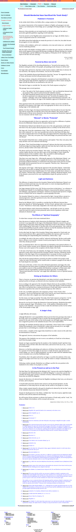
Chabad (53, 513)
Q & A (2, 68)
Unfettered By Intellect (8, 41)
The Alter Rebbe (55, 515)
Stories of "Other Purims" (7, 62)
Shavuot (53, 4)
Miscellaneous (4, 73)
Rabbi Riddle (54, 521)
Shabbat (28, 0)
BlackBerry (8, 524)
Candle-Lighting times (10, 515)
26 (64, 393)
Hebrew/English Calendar (32, 521)
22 (60, 351)
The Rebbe (54, 518)
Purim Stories (4, 60)
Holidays (22, 0)
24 (31, 371)
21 (37, 343)
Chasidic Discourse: (7, 51)
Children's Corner (5, 65)
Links (59, 0)
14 (29, 191)
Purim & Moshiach (6, 54)
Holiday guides (30, 519)
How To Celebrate (5, 15)
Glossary (29, 522)
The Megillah (4, 70)
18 (61, 266)
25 (48, 371)
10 (42, 146)
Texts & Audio (10, 514)
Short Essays (5, 23)
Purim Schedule (5, 12)
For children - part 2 (31, 515)
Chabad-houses (35, 0)
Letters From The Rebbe (7, 57)
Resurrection (30, 513)
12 (31, 188)
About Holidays (30, 520)
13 (40, 188)
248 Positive (8, 518)
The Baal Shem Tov (56, 514)
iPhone (7, 521)
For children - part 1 (31, 514)
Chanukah (33, 4)
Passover (46, 4)
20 (37, 307)
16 (34, 212)
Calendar (55, 0)
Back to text (25, 407)
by (29, 526)
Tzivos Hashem (56, 524)
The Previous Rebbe (56, 517)
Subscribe (49, 0)
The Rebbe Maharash (56, 516)
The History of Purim (6, 17)
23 (47, 354)
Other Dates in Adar (30, 6)
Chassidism (43, 0)
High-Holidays (24, 4)
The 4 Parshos (41, 6)
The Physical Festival (8, 48)
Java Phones (8, 522)
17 (59, 265)
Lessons (8, 513)
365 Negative (8, 519)
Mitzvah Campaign (55, 519)
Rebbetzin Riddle (55, 522)
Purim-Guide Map (51, 6)
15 (33, 202)
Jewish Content (4, 0)
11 (49, 155)
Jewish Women (30, 518)
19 (33, 291)
